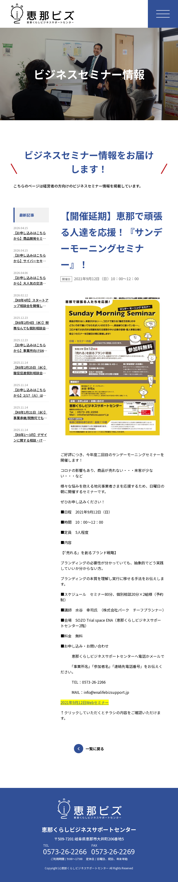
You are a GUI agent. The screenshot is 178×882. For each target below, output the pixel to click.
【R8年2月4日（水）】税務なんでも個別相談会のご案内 (31, 325)
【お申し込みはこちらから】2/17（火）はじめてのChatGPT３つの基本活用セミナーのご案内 (30, 392)
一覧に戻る (89, 748)
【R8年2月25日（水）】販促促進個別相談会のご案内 (30, 370)
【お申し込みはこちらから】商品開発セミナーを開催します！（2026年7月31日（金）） (29, 235)
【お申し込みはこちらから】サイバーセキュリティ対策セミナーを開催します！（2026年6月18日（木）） (31, 258)
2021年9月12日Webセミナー (84, 702)
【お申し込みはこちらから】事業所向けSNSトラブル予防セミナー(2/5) (29, 348)
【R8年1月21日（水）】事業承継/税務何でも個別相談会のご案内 (30, 415)
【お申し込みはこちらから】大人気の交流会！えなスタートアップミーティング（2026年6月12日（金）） (30, 280)
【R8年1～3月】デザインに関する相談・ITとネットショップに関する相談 (30, 437)
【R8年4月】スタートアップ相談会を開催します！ (30, 303)
